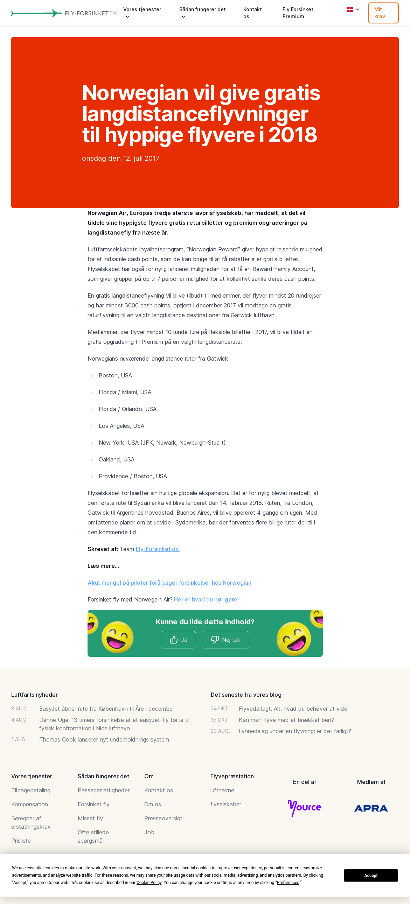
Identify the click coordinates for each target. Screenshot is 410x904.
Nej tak (225, 639)
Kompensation (29, 804)
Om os (152, 804)
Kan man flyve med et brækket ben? (286, 719)
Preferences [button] (288, 882)
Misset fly (90, 818)
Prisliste (21, 840)
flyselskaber (225, 804)
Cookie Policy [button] (149, 882)
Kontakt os (252, 12)
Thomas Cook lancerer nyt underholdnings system (104, 739)
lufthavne (222, 790)
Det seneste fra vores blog (246, 694)
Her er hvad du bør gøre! (206, 599)
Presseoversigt (163, 818)
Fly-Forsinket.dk (158, 548)
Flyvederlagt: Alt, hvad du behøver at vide (293, 708)
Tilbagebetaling (30, 790)
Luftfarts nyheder (34, 694)
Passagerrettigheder (104, 790)
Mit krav (379, 12)
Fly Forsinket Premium (298, 12)
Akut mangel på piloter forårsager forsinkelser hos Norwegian (169, 582)
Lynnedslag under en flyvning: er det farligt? (295, 731)
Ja (178, 639)
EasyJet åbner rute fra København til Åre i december (106, 708)
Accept (371, 875)
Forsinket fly (94, 804)
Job (149, 832)
